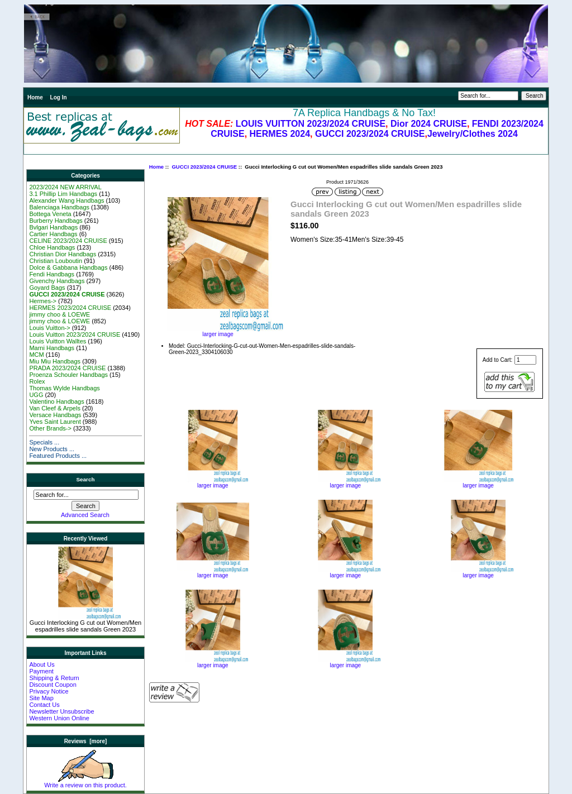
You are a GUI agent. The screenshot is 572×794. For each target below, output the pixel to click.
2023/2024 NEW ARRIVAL (65, 187)
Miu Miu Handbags (54, 361)
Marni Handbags (51, 348)
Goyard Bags (47, 287)
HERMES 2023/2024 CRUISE (70, 307)
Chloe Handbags (52, 247)
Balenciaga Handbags (59, 207)
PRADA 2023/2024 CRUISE (67, 368)
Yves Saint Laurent (54, 421)
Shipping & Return (54, 678)
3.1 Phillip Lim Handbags (63, 193)
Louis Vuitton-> (49, 327)
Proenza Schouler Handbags (68, 374)
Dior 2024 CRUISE (428, 123)
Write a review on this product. (85, 782)
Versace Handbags (55, 415)
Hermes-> (42, 301)
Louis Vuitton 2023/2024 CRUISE (74, 334)
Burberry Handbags (55, 220)
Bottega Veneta (50, 214)
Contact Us (44, 704)
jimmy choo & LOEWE (59, 314)
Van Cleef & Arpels (54, 408)
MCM (36, 354)
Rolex (37, 381)
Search (86, 479)
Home (35, 97)
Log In (58, 97)
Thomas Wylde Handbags (64, 388)
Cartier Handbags (53, 234)
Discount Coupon (52, 684)
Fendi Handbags (51, 274)
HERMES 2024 (280, 133)
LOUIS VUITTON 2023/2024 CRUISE (310, 123)
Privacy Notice (48, 691)
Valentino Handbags (56, 401)
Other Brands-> (50, 428)
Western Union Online (59, 718)
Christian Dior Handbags (62, 254)
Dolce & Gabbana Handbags (68, 267)
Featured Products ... (58, 455)
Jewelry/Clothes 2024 (472, 133)
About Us (41, 664)
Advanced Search (85, 514)
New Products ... (51, 449)
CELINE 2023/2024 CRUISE (68, 240)
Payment (41, 671)
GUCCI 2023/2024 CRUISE (370, 133)
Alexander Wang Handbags (66, 200)
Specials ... (44, 442)
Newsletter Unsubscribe (61, 711)
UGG (36, 394)
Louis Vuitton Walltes (57, 341)
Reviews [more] (85, 741)
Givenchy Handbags (56, 281)
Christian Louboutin (55, 260)
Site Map (41, 698)
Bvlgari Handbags (53, 227)
